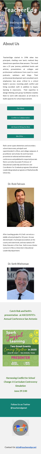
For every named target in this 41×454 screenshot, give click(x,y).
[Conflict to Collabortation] (20, 117)
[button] (2, 3)
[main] (20, 18)
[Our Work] (20, 108)
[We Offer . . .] (20, 136)
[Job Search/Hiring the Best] (20, 126)
